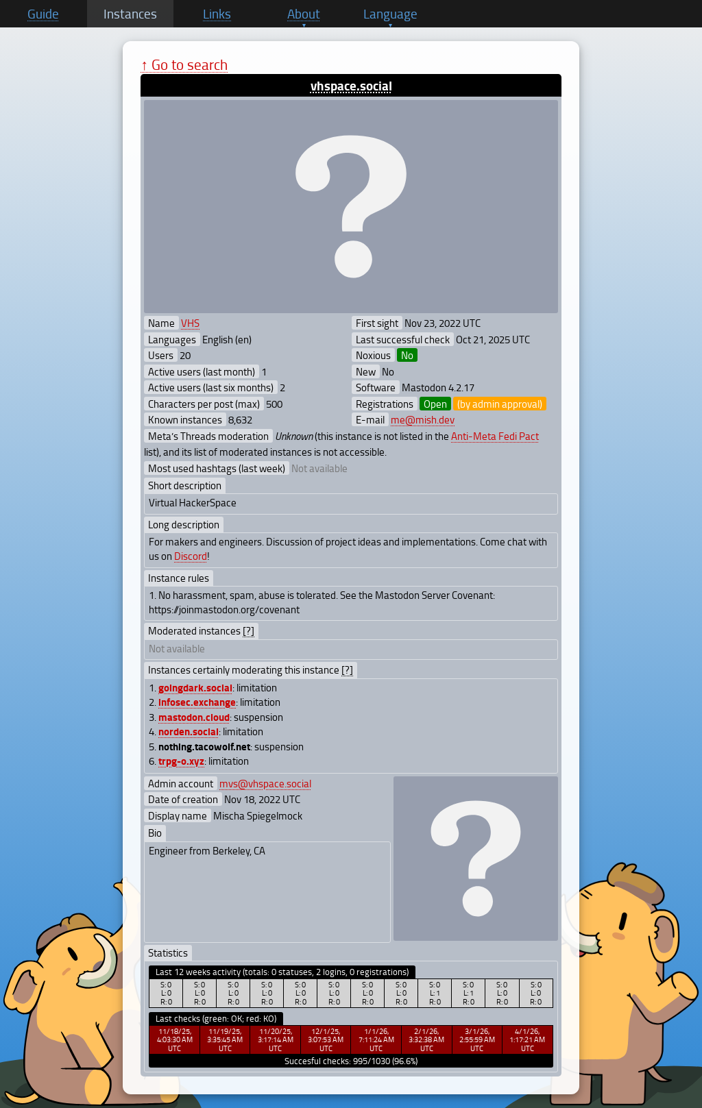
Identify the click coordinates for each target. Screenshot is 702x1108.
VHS (190, 323)
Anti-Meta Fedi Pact (495, 436)
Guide (43, 14)
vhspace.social (351, 85)
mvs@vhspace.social (265, 783)
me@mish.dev (423, 419)
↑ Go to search (184, 64)
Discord (190, 556)
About (303, 14)
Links (217, 14)
